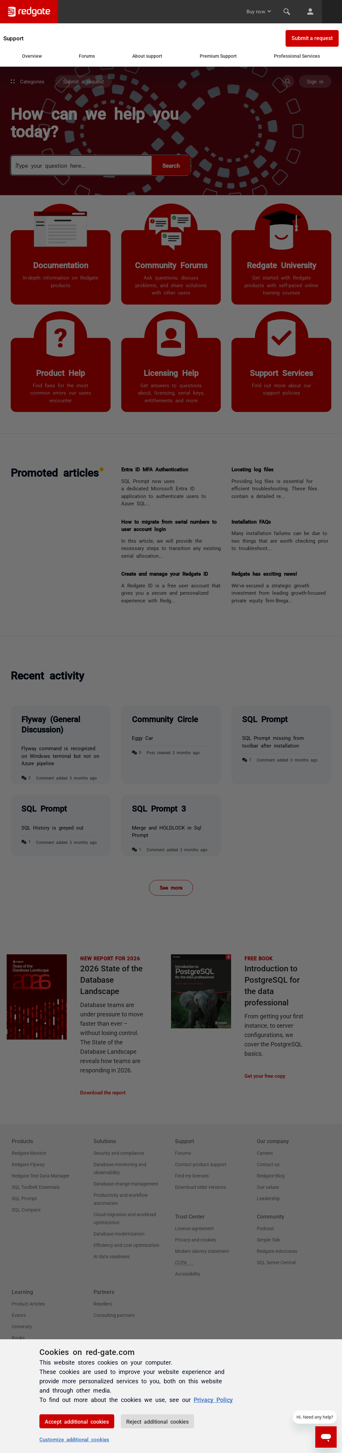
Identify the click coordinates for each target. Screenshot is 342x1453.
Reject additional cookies (157, 1421)
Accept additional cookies (77, 1421)
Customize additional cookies (74, 1439)
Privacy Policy (213, 1399)
